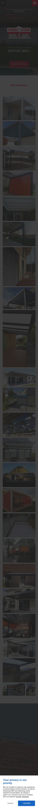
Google (18, 797)
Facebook (25, 797)
